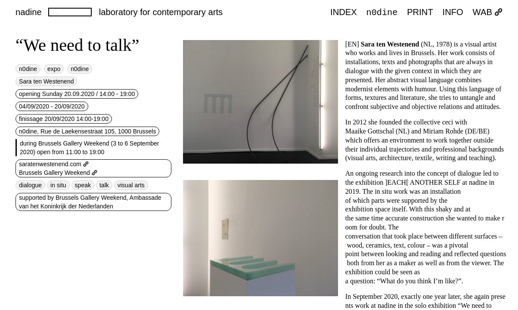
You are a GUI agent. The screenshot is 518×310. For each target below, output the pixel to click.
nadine (29, 12)
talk (104, 185)
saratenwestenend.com (54, 164)
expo (53, 68)
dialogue (30, 185)
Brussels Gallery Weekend (58, 172)
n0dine (382, 12)
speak (83, 185)
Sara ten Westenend (46, 81)
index (343, 12)
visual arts (131, 185)
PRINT (420, 12)
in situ (58, 185)
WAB (487, 12)
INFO (453, 12)
